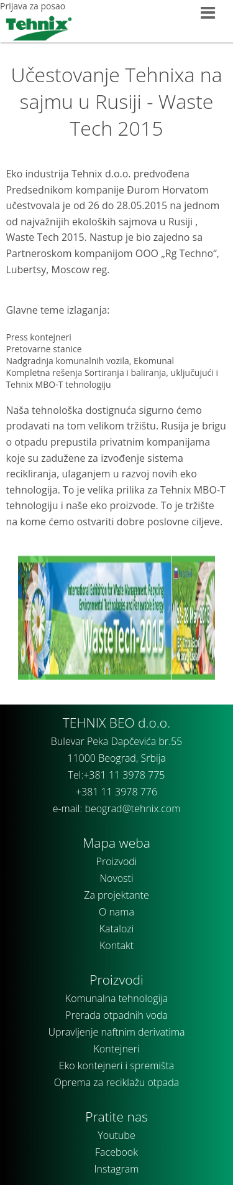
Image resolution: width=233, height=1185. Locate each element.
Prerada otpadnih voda (116, 1015)
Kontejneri (117, 1049)
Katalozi (116, 928)
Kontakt (116, 945)
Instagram (116, 1169)
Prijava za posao (32, 6)
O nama (116, 912)
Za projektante (116, 895)
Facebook (116, 1152)
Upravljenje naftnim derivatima (116, 1032)
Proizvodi (116, 861)
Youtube (116, 1135)
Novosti (116, 878)
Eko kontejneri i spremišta (116, 1065)
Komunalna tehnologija (116, 998)
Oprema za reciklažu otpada (116, 1082)
